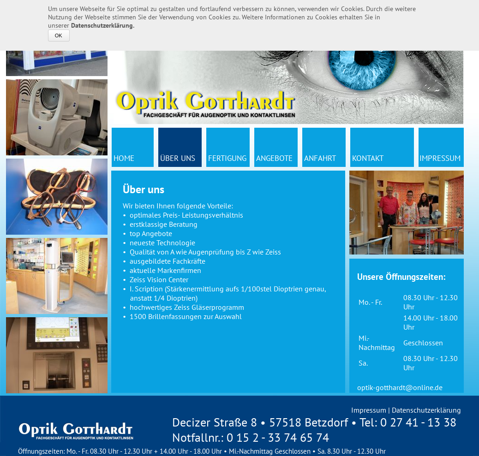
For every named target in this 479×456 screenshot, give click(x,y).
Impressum (440, 158)
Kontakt (367, 158)
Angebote (274, 158)
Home (124, 158)
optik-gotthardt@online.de (400, 387)
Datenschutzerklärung (426, 410)
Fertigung (227, 158)
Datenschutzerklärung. (102, 25)
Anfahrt (320, 158)
